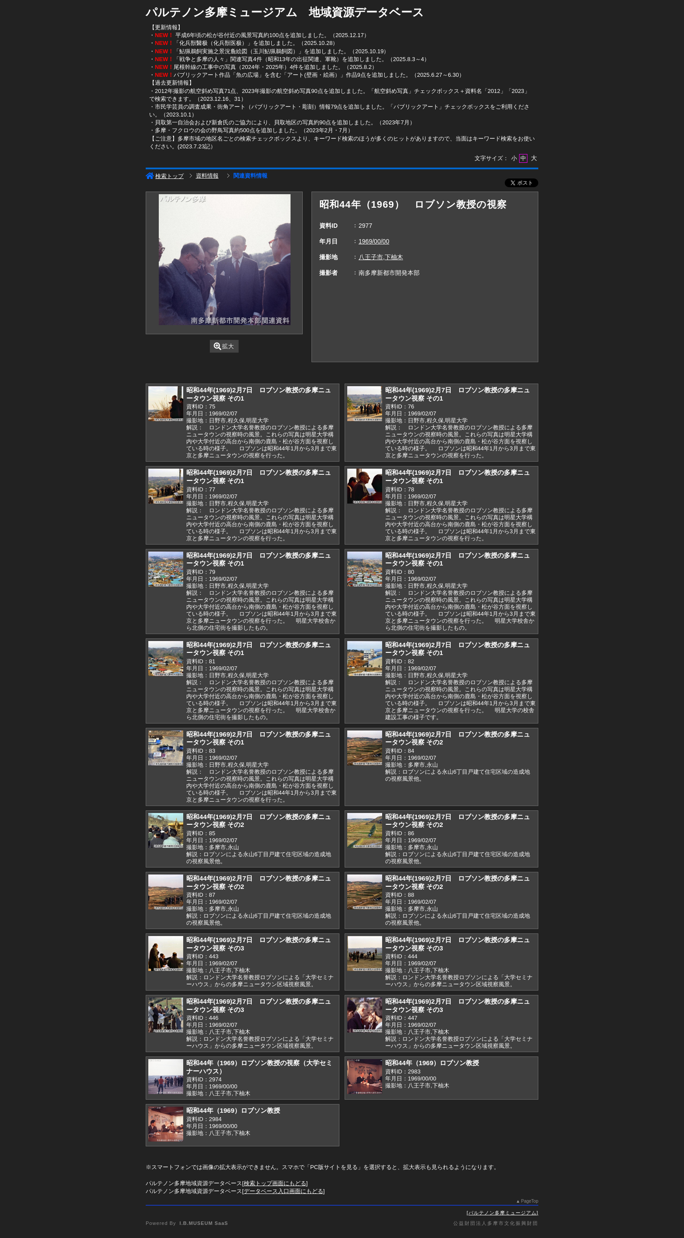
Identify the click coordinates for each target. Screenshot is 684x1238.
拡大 (224, 346)
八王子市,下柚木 (381, 257)
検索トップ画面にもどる (275, 1183)
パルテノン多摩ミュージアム (503, 1212)
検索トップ (165, 176)
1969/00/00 (374, 241)
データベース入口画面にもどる (283, 1191)
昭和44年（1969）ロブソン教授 (432, 1063)
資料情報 (207, 175)
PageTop (529, 1201)
